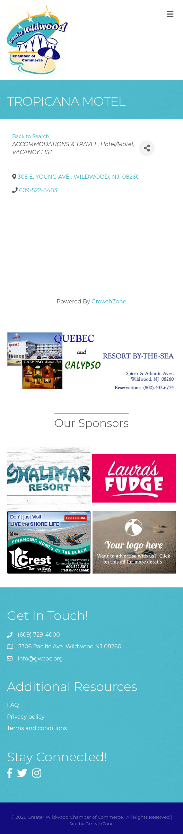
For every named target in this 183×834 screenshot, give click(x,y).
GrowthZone (109, 301)
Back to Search (30, 136)
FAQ (13, 705)
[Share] (147, 148)
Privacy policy (25, 716)
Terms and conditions (37, 728)
